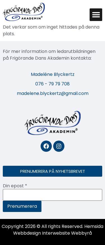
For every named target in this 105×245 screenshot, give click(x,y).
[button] (96, 14)
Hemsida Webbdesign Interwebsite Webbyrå (58, 229)
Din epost (15, 186)
